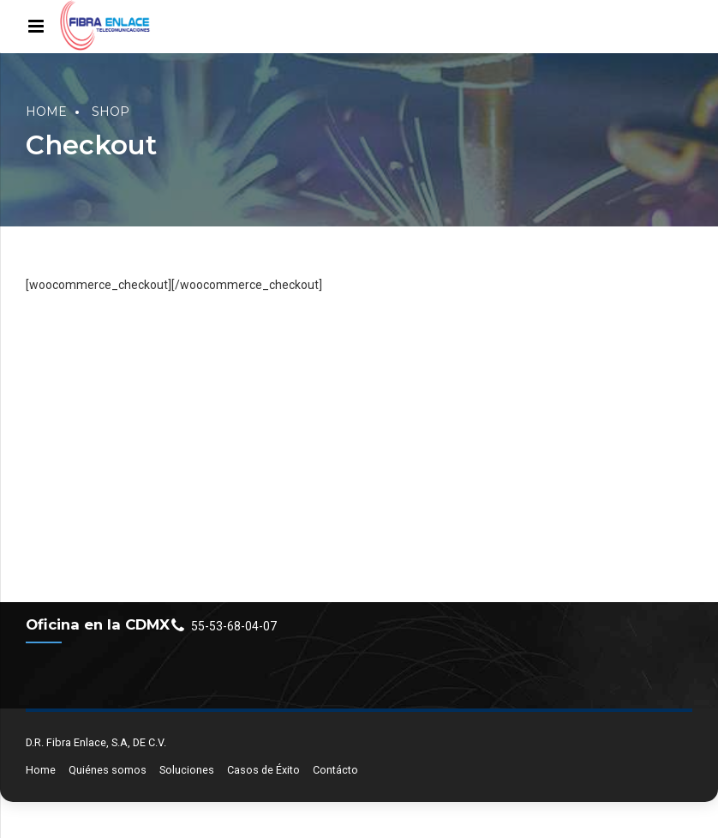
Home (46, 111)
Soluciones (186, 769)
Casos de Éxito (263, 769)
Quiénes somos (108, 769)
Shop (110, 111)
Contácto (335, 769)
